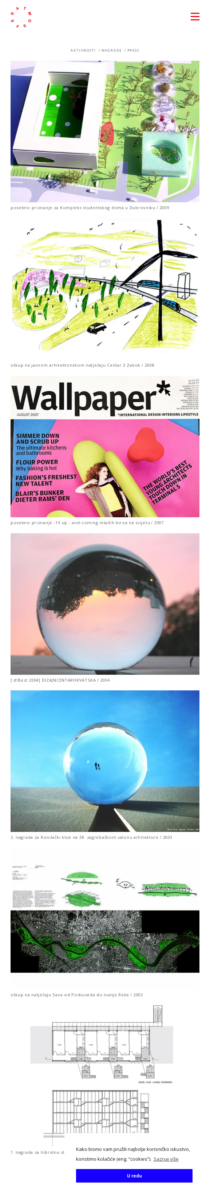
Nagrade (112, 50)
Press (133, 50)
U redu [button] (134, 1176)
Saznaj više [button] (166, 1159)
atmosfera (21, 17)
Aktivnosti (83, 50)
